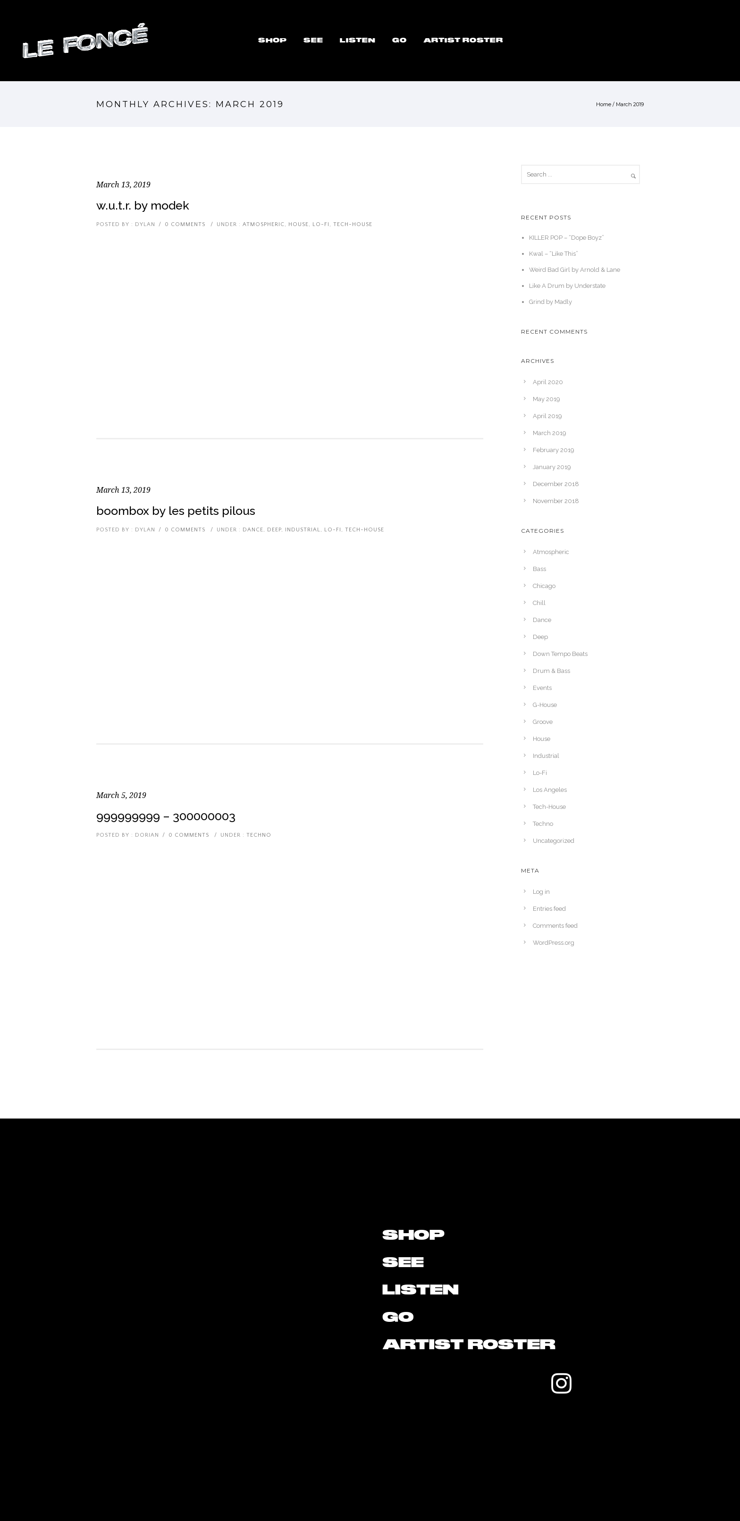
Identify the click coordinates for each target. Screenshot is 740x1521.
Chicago (544, 585)
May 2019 (546, 399)
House (298, 224)
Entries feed (549, 908)
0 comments (185, 224)
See (313, 41)
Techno (257, 835)
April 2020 (548, 382)
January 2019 (552, 467)
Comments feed (555, 925)
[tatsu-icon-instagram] (561, 1383)
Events (542, 687)
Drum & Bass (551, 670)
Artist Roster (463, 41)
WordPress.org (553, 942)
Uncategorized (553, 840)
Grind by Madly (550, 301)
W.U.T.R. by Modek (142, 205)
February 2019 (553, 450)
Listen (358, 41)
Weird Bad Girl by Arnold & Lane (574, 269)
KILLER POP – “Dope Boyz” (566, 237)
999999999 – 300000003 (165, 816)
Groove (543, 721)
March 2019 (549, 433)
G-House (545, 704)
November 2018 (556, 500)
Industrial (302, 530)
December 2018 (556, 483)
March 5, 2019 (121, 795)
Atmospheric (263, 224)
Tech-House (352, 224)
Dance (252, 530)
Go (399, 41)
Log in (541, 891)
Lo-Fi (320, 224)
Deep (274, 530)
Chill (539, 602)
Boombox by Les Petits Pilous (175, 511)
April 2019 (547, 416)
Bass (539, 568)
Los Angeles (550, 789)
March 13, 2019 (123, 184)
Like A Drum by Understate (567, 285)
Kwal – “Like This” (553, 253)
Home (603, 104)
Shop (272, 41)
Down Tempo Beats (560, 653)
